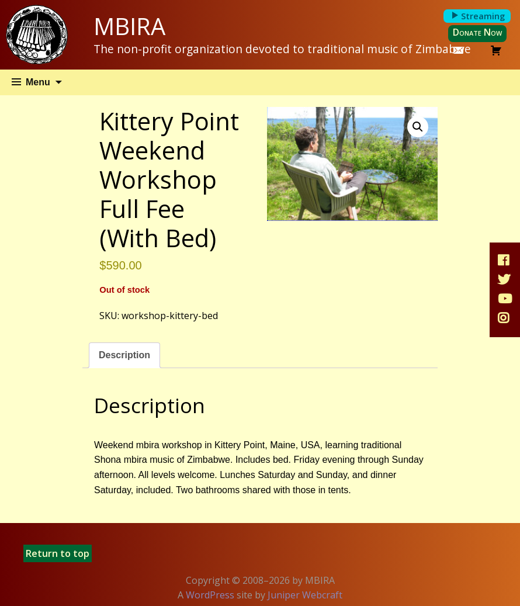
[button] (417, 126)
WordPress (210, 594)
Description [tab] (124, 355)
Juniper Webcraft (305, 594)
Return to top (57, 553)
